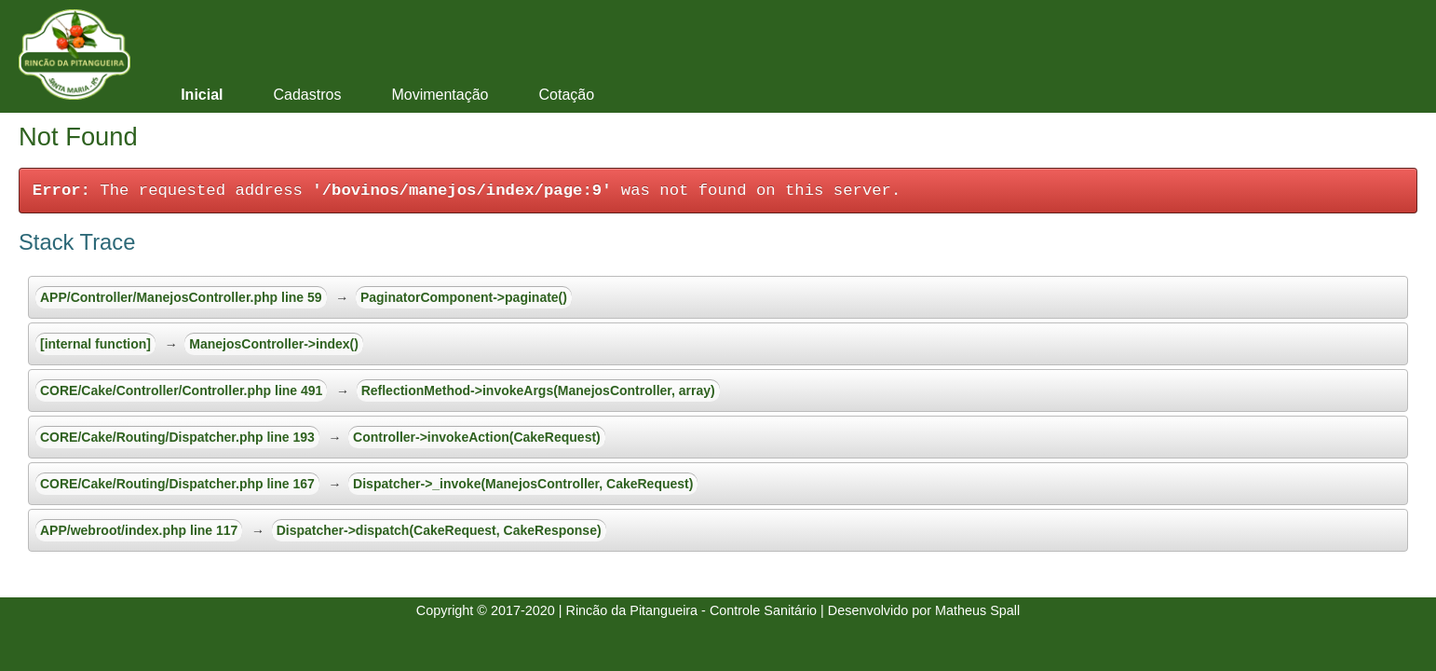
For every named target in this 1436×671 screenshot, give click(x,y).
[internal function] (95, 343)
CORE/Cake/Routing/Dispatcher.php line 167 (177, 483)
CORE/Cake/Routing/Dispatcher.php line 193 (177, 437)
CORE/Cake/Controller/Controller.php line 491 (181, 390)
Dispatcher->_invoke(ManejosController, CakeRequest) (523, 483)
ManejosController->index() (274, 343)
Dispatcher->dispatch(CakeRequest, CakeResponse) (439, 530)
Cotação (566, 95)
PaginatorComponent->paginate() (463, 297)
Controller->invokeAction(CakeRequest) (477, 437)
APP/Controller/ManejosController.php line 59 (181, 297)
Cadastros (308, 95)
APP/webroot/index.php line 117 (138, 530)
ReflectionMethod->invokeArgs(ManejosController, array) (538, 390)
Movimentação (439, 95)
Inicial (202, 95)
